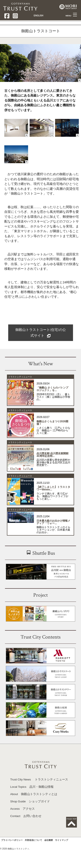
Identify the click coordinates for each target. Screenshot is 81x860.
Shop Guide (30, 811)
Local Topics (32, 797)
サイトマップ (61, 850)
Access (22, 818)
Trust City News (39, 789)
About (33, 804)
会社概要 (48, 850)
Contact (25, 826)
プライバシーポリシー (12, 850)
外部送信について (33, 850)
